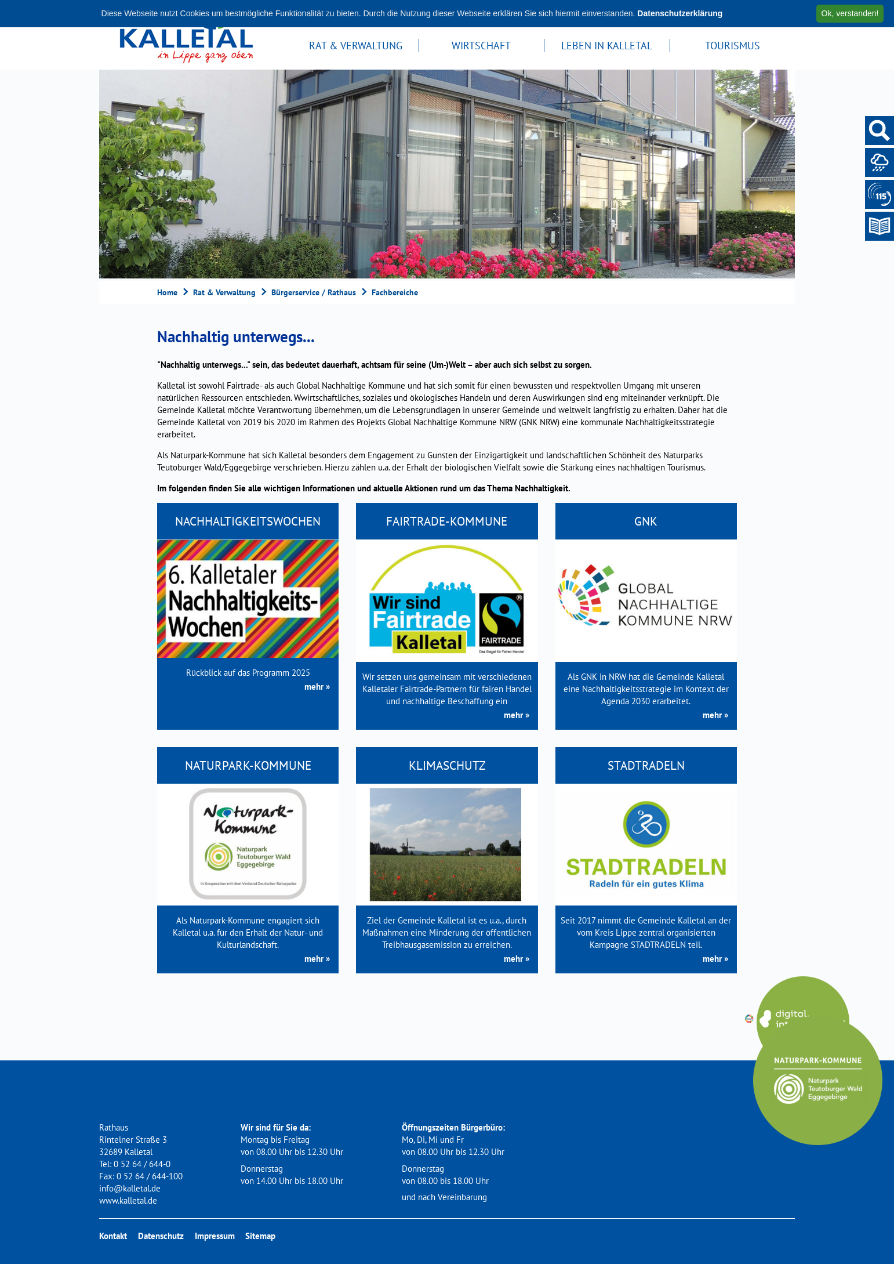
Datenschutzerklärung (679, 13)
